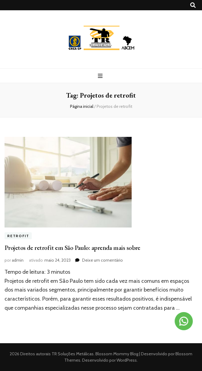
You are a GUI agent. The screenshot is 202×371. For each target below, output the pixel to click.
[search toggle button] (193, 5)
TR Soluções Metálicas (73, 353)
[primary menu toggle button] (101, 76)
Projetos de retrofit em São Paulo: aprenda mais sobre (73, 247)
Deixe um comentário (102, 260)
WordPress (127, 360)
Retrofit (18, 236)
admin (18, 260)
